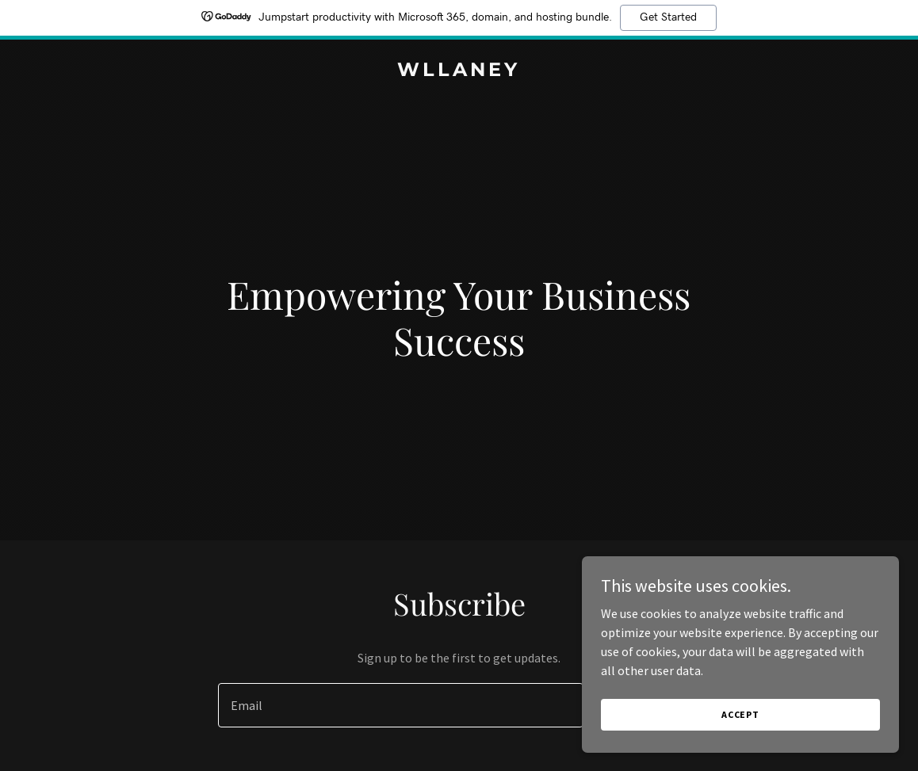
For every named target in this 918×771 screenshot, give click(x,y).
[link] (458, 71)
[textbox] (400, 705)
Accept (740, 714)
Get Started (668, 17)
